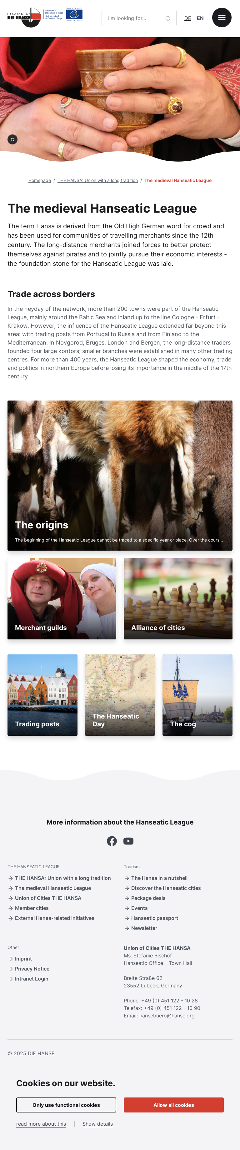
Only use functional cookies (66, 1105)
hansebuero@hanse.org (167, 1015)
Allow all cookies (173, 1105)
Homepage (39, 180)
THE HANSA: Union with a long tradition (98, 180)
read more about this (41, 1124)
